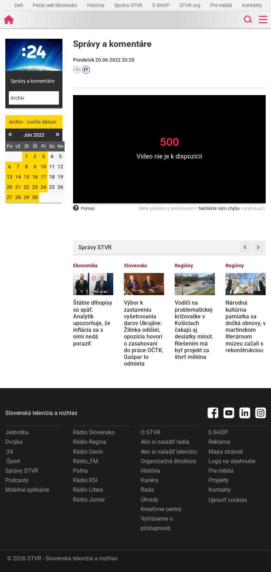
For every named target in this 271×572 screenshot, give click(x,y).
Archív (17, 98)
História (96, 5)
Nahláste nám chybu (219, 208)
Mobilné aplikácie (27, 489)
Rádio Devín (88, 451)
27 (9, 197)
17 (43, 177)
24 (43, 187)
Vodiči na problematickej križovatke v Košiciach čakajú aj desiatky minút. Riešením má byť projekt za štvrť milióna (194, 329)
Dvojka (14, 442)
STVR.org (190, 5)
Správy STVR (129, 5)
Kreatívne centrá (161, 509)
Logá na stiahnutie (232, 461)
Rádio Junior (89, 499)
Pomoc (84, 208)
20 (9, 187)
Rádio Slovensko (94, 432)
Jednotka (17, 432)
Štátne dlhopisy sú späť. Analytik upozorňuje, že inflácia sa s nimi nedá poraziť (92, 323)
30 (35, 197)
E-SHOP (161, 5)
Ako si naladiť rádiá (165, 442)
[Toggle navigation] (263, 19)
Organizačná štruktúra (168, 461)
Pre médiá (221, 5)
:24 (9, 451)
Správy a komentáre (32, 81)
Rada (147, 489)
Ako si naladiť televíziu (169, 451)
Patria (80, 470)
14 (18, 177)
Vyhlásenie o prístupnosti (157, 523)
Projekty (219, 480)
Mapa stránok (226, 451)
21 (18, 187)
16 (35, 177)
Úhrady (149, 499)
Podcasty (17, 480)
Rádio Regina (89, 442)
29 (26, 197)
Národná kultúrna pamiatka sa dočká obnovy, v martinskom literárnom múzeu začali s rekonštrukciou (245, 326)
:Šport (12, 461)
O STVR (150, 432)
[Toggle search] (247, 19)
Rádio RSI (85, 480)
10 (43, 166)
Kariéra (149, 480)
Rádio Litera (88, 489)
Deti (19, 5)
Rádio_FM (85, 461)
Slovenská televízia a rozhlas (41, 413)
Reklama (219, 442)
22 (26, 187)
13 (9, 177)
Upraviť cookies (228, 500)
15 (26, 177)
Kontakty (252, 5)
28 (18, 197)
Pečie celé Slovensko (55, 5)
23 (35, 187)
